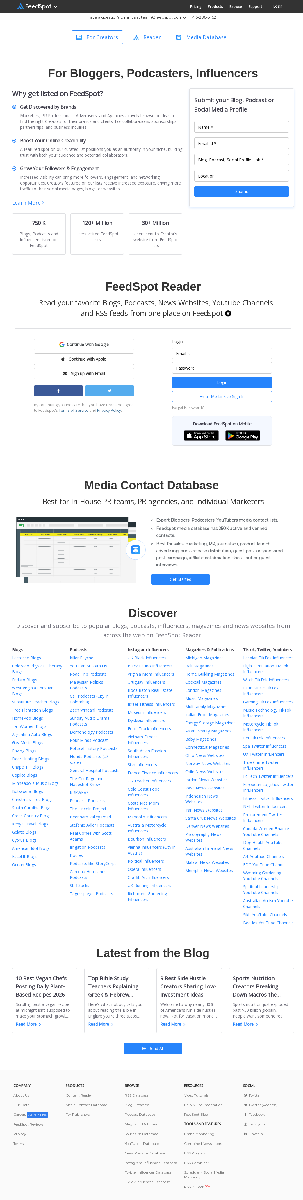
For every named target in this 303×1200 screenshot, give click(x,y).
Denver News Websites (207, 826)
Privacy (19, 1134)
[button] (84, 344)
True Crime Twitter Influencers (261, 765)
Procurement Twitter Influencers (262, 817)
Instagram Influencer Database (151, 1162)
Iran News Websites (204, 810)
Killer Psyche (81, 657)
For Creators (97, 37)
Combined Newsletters (203, 1143)
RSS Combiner (196, 1162)
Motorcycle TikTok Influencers (260, 726)
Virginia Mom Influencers (151, 674)
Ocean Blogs (24, 864)
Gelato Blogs (24, 832)
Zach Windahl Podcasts (92, 710)
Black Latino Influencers (150, 666)
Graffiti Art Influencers (148, 877)
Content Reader (79, 1095)
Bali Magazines (199, 666)
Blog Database (137, 1105)
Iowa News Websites (205, 788)
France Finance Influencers (153, 772)
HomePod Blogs (27, 718)
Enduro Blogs (24, 680)
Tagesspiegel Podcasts (91, 893)
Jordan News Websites (206, 779)
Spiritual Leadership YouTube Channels (261, 889)
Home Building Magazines (209, 674)
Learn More (28, 202)
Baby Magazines (200, 739)
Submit (241, 191)
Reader (147, 37)
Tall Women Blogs (29, 726)
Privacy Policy (109, 410)
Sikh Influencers (142, 764)
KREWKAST (80, 792)
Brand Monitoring (199, 1134)
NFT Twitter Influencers (265, 806)
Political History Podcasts (93, 748)
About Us (21, 1095)
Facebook (253, 1114)
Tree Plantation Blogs (32, 710)
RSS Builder (197, 1187)
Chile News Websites (204, 771)
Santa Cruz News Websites (210, 818)
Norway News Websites (207, 763)
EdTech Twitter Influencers (268, 776)
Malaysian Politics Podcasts (86, 685)
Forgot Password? (188, 407)
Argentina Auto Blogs (32, 734)
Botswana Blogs (27, 791)
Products (215, 6)
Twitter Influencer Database (148, 1172)
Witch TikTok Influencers (266, 680)
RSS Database (136, 1095)
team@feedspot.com (161, 17)
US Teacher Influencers (149, 781)
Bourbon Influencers (147, 839)
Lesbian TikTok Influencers (268, 657)
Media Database (201, 37)
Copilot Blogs (24, 775)
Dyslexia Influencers (146, 720)
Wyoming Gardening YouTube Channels (262, 875)
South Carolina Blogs (31, 807)
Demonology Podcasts (91, 732)
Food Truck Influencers (149, 728)
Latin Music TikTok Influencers (261, 690)
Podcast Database (140, 1114)
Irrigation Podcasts (87, 847)
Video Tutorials (196, 1095)
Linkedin (253, 1134)
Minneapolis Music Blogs (35, 783)
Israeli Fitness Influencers (151, 704)
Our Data (21, 1105)
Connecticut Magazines (207, 747)
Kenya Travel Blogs (30, 824)
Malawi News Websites (207, 862)
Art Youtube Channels (263, 856)
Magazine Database (141, 1124)
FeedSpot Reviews (28, 1124)
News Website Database (145, 1153)
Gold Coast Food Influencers (144, 792)
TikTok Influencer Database (147, 1182)
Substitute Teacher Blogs (35, 702)
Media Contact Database (86, 1105)
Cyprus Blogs (24, 840)
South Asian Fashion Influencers (147, 753)
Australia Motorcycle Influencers (147, 828)
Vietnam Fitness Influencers (143, 739)
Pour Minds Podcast (89, 740)
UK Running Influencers (149, 885)
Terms (18, 1143)
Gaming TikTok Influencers (268, 702)
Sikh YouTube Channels (265, 914)
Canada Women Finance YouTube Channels (266, 831)
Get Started (180, 579)
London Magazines (203, 690)
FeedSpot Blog (196, 1114)
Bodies (76, 855)
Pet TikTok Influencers (264, 738)
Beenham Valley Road (90, 817)
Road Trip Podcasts (88, 674)
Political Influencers (146, 861)
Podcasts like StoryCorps (93, 863)
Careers (30, 1114)
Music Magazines (201, 698)
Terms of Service (73, 410)
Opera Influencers (144, 869)
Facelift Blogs (25, 856)
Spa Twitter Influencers (264, 746)
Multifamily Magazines (206, 706)
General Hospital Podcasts (95, 770)
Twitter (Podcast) (260, 1105)
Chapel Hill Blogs (27, 767)
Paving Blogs (24, 750)
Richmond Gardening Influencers (147, 896)
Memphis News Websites (209, 870)
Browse (235, 6)
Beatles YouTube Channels (268, 922)
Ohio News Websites (204, 755)
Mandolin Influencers (147, 817)
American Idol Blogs (31, 848)
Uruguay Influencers (146, 682)
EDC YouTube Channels (265, 864)
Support (255, 6)
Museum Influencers (147, 712)
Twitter (252, 1095)
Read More (28, 1024)
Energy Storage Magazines (210, 723)
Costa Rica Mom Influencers (143, 806)
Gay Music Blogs (27, 742)
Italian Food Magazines (207, 714)
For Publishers (78, 1114)
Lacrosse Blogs (26, 657)
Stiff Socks (79, 885)
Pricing (195, 6)
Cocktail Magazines (203, 682)
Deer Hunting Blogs (30, 759)
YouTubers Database (142, 1143)
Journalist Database (141, 1134)
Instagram (254, 1124)
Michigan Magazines (204, 657)
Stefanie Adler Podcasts (92, 825)
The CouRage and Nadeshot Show (87, 781)
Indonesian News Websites (201, 799)
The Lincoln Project (88, 809)
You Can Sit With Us (88, 666)
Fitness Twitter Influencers (268, 798)
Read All (153, 1048)
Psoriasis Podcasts (87, 800)
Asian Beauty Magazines (208, 731)
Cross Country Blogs (31, 815)
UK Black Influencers (147, 657)
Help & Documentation (203, 1105)
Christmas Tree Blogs (32, 799)
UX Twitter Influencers (264, 754)
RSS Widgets (194, 1153)
